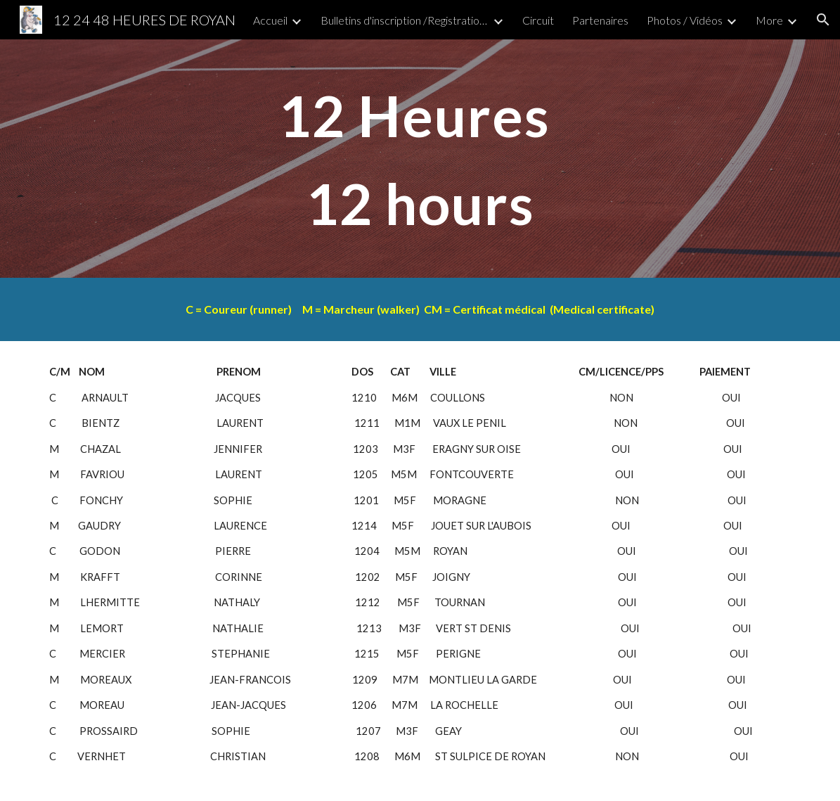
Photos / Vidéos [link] (685, 20)
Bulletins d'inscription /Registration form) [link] (405, 20)
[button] (823, 20)
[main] (420, 158)
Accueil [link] (270, 20)
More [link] (769, 20)
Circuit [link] (538, 20)
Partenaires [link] (600, 20)
